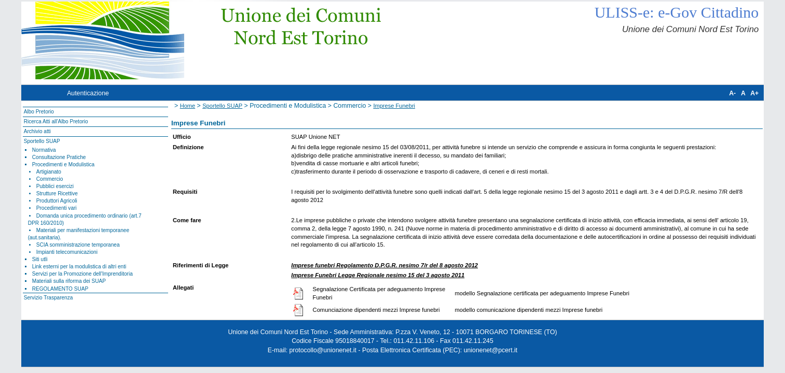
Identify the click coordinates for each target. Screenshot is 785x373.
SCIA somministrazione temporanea (78, 245)
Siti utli (40, 259)
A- (732, 93)
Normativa (44, 150)
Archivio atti (37, 131)
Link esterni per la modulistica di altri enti (79, 266)
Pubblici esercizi (55, 186)
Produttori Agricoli (56, 201)
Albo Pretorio (39, 111)
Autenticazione (88, 93)
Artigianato (48, 172)
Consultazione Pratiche (59, 157)
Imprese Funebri (394, 106)
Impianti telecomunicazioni (67, 252)
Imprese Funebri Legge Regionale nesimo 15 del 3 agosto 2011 (377, 275)
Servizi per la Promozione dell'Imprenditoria (82, 274)
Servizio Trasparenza (48, 297)
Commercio (49, 179)
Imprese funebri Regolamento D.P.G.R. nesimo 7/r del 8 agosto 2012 (384, 265)
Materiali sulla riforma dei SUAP (69, 281)
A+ (754, 93)
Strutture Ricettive (57, 193)
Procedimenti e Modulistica (63, 164)
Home (188, 106)
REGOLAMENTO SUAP (60, 289)
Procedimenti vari (56, 208)
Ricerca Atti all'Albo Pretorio (56, 121)
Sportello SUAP (42, 141)
